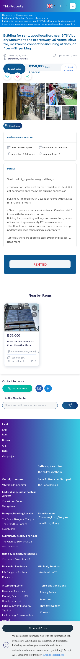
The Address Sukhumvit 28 (17, 541)
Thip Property (13, 6)
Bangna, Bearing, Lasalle (17, 513)
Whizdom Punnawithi (14, 484)
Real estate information (20, 137)
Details (11, 168)
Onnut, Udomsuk (12, 479)
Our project (9, 456)
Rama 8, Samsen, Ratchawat (19, 553)
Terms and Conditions (53, 585)
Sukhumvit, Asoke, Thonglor (19, 535)
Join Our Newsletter (14, 398)
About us (45, 598)
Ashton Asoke (10, 546)
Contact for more (13, 381)
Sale (4, 429)
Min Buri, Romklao (49, 566)
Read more (13, 241)
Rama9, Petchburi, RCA (15, 596)
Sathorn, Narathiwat (51, 466)
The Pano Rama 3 (48, 484)
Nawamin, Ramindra (14, 566)
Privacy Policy (48, 592)
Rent (5, 434)
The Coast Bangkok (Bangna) (18, 519)
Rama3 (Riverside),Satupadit (55, 479)
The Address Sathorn (50, 471)
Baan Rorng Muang (49, 522)
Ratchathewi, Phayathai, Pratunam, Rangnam (23, 17)
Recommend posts (24, 14)
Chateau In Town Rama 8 (16, 559)
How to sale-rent (50, 605)
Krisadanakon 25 (47, 572)
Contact (45, 612)
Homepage (7, 14)
